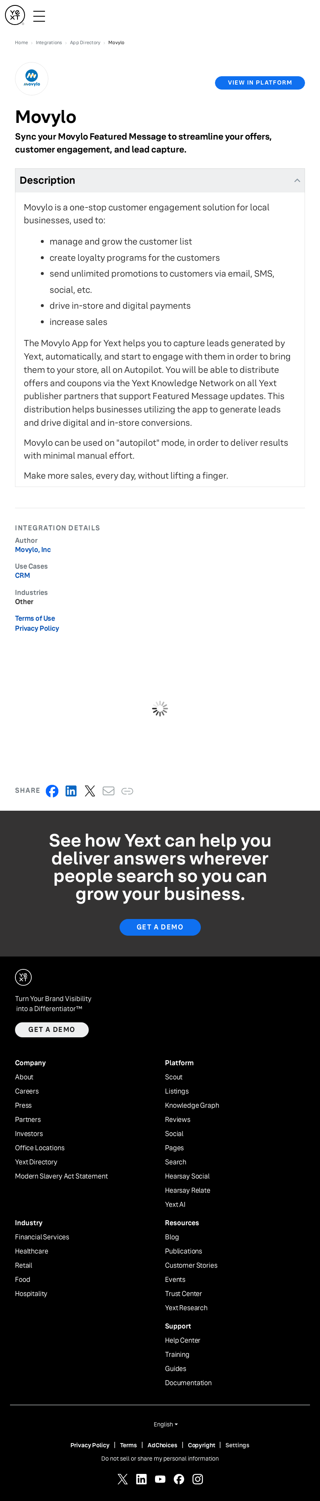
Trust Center (183, 1294)
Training (177, 1355)
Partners (28, 1120)
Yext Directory (36, 1162)
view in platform (260, 82)
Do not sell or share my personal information (160, 1458)
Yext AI (175, 1205)
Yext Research (186, 1308)
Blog (172, 1237)
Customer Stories (191, 1265)
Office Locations (39, 1148)
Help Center (182, 1340)
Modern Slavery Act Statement (61, 1176)
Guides (175, 1369)
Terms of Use (35, 618)
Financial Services (42, 1237)
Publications (183, 1251)
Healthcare (31, 1251)
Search (175, 1162)
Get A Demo (160, 927)
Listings (177, 1091)
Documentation (188, 1383)
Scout (173, 1077)
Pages (174, 1148)
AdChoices (163, 1445)
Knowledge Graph (192, 1105)
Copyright (201, 1445)
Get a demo (51, 1029)
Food (22, 1280)
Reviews (177, 1120)
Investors (29, 1134)
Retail (23, 1265)
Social (174, 1134)
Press (23, 1105)
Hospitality (31, 1294)
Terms (128, 1445)
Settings (237, 1445)
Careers (27, 1091)
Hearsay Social (187, 1176)
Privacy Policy (37, 628)
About (24, 1077)
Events (175, 1280)
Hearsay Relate (187, 1190)
